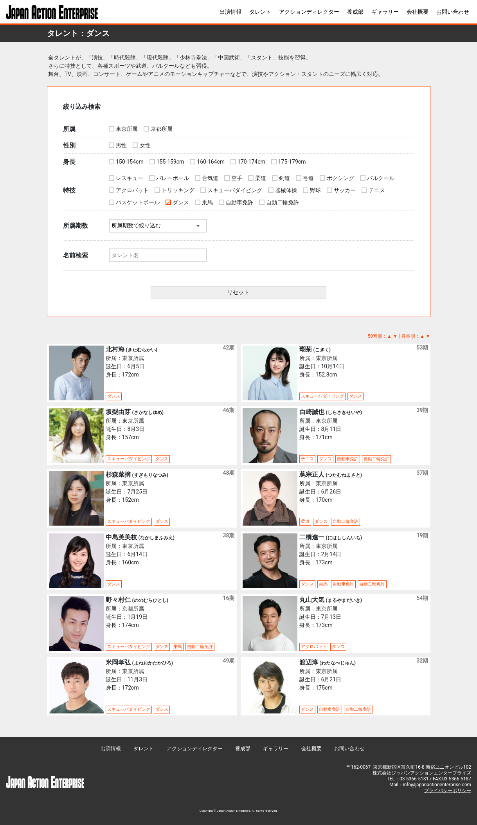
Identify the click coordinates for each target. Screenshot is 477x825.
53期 (422, 347)
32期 (422, 660)
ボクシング (340, 178)
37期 (422, 473)
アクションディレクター (309, 12)
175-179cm (292, 162)
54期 (422, 598)
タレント (260, 12)
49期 (228, 660)
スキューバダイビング (234, 190)
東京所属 (127, 129)
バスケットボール (138, 202)
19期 (422, 535)
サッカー (345, 190)
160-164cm (211, 162)
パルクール (380, 178)
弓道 (308, 178)
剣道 (284, 178)
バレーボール (172, 178)
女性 (145, 145)
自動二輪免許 (282, 202)
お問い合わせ (452, 12)
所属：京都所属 (125, 608)
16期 (228, 598)
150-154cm (130, 162)
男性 (121, 145)
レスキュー (129, 178)
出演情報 (230, 12)
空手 (236, 178)
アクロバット (132, 190)
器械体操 (286, 190)
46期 (228, 410)
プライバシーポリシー (447, 790)
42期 (228, 347)
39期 (422, 410)
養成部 (355, 12)
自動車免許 (239, 202)
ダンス (181, 202)
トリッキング (178, 190)
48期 (228, 473)
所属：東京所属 (125, 358)
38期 (228, 535)
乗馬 (207, 202)
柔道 (260, 178)
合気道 (210, 178)
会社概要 (417, 12)
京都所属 (162, 129)
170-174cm (251, 162)
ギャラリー (385, 12)
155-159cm (170, 162)
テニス (377, 190)
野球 (315, 190)
